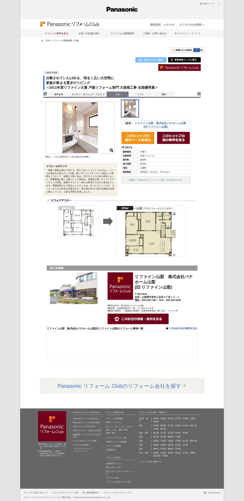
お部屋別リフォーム (114, 463)
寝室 (164, 94)
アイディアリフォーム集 (116, 438)
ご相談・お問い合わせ (155, 33)
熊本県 (178, 453)
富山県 (163, 433)
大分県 (185, 453)
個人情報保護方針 (91, 492)
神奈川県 (193, 425)
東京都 (185, 425)
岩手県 (178, 418)
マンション (118, 422)
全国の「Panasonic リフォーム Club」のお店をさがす (156, 180)
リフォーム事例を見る (56, 33)
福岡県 (156, 453)
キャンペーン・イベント (187, 33)
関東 (141, 425)
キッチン (109, 427)
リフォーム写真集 (113, 446)
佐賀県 (163, 453)
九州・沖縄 (143, 453)
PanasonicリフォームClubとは (85, 418)
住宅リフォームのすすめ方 (84, 426)
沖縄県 (165, 456)
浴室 (108, 430)
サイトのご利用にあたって (36, 492)
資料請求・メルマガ (162, 24)
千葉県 (178, 425)
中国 (141, 445)
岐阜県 (156, 437)
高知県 (178, 449)
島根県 (163, 445)
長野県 (185, 433)
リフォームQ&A (112, 478)
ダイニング (119, 427)
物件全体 (58, 94)
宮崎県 (192, 453)
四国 (141, 449)
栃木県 (163, 429)
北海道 (156, 418)
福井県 (178, 433)
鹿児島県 (157, 456)
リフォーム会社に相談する (150, 462)
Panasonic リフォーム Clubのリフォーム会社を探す (119, 386)
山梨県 (156, 429)
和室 (126, 430)
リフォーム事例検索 (62, 40)
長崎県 (170, 453)
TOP (47, 40)
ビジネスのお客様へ (192, 24)
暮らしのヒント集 (113, 467)
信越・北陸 (143, 433)
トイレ (140, 94)
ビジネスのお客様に (81, 445)
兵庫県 (178, 441)
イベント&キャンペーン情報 (85, 441)
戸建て (108, 422)
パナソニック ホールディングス (117, 492)
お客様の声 (110, 450)
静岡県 (163, 437)
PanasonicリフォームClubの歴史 (86, 422)
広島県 (178, 445)
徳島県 (156, 449)
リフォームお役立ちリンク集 (118, 482)
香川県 (163, 449)
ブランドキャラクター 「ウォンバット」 (82, 450)
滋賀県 (156, 441)
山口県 (185, 445)
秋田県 (170, 418)
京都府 (163, 441)
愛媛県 (170, 449)
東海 (141, 437)
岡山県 (170, 445)
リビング (130, 427)
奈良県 (185, 441)
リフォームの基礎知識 (122, 33)
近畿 (141, 441)
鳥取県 (156, 445)
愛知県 (170, 437)
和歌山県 (193, 441)
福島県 (156, 422)
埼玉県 (170, 425)
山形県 (192, 418)
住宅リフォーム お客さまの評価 (87, 430)
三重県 (178, 437)
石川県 (170, 433)
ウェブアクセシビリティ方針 (65, 492)
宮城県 (185, 418)
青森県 (163, 418)
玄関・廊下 (110, 433)
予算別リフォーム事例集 (116, 442)
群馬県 (163, 425)
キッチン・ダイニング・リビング (88, 94)
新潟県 (156, 433)
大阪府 (170, 441)
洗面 (120, 430)
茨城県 (156, 425)
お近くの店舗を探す (89, 33)
